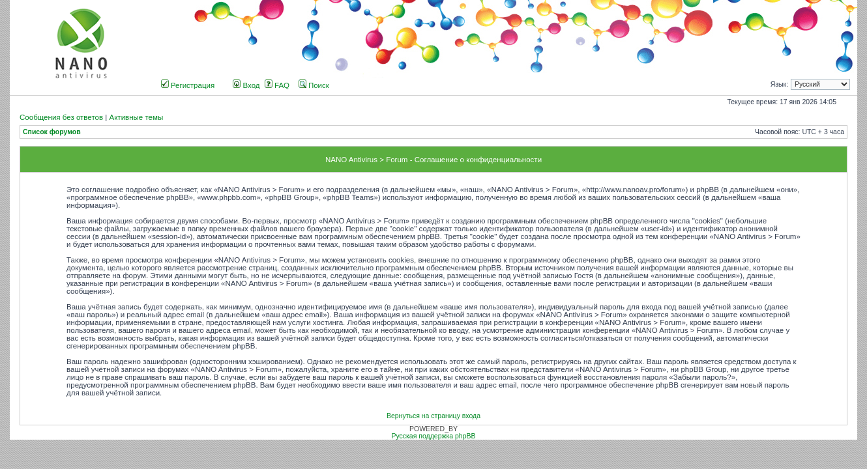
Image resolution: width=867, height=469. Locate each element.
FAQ (277, 85)
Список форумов (52, 131)
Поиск (314, 85)
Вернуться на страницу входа (433, 415)
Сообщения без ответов (61, 117)
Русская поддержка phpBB (433, 436)
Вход (246, 85)
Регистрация (188, 85)
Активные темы (136, 117)
